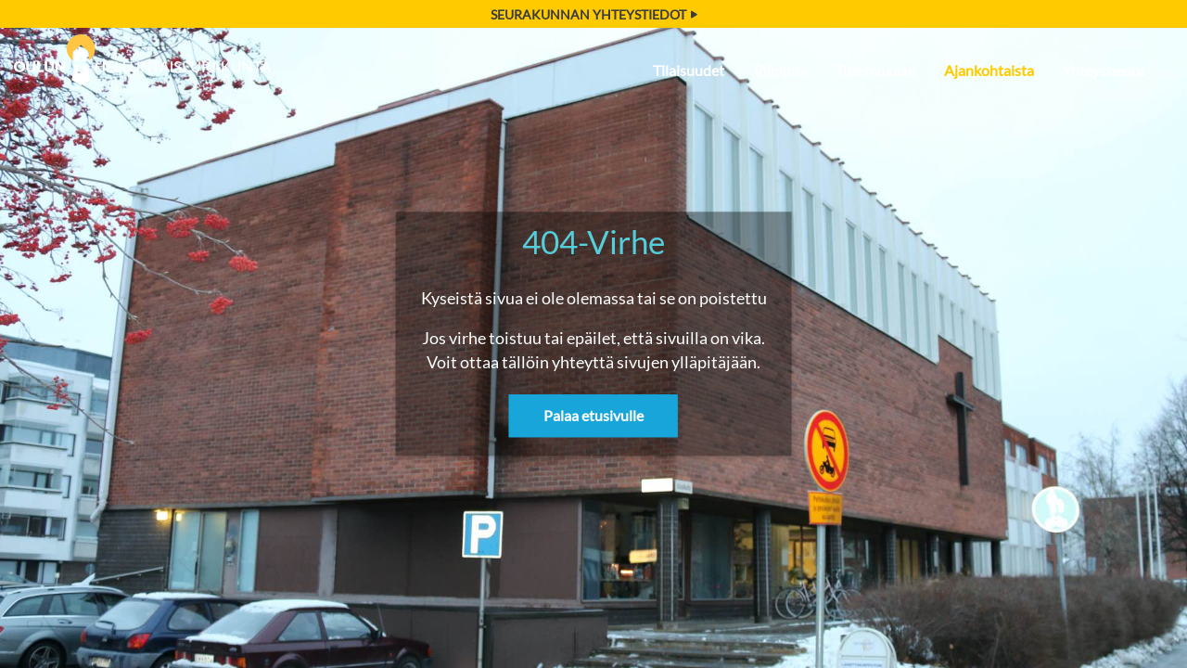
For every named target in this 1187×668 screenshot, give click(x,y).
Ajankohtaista (989, 70)
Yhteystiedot (1103, 70)
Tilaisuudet (688, 70)
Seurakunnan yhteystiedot (594, 14)
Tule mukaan (876, 70)
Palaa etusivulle (593, 416)
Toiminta (780, 70)
